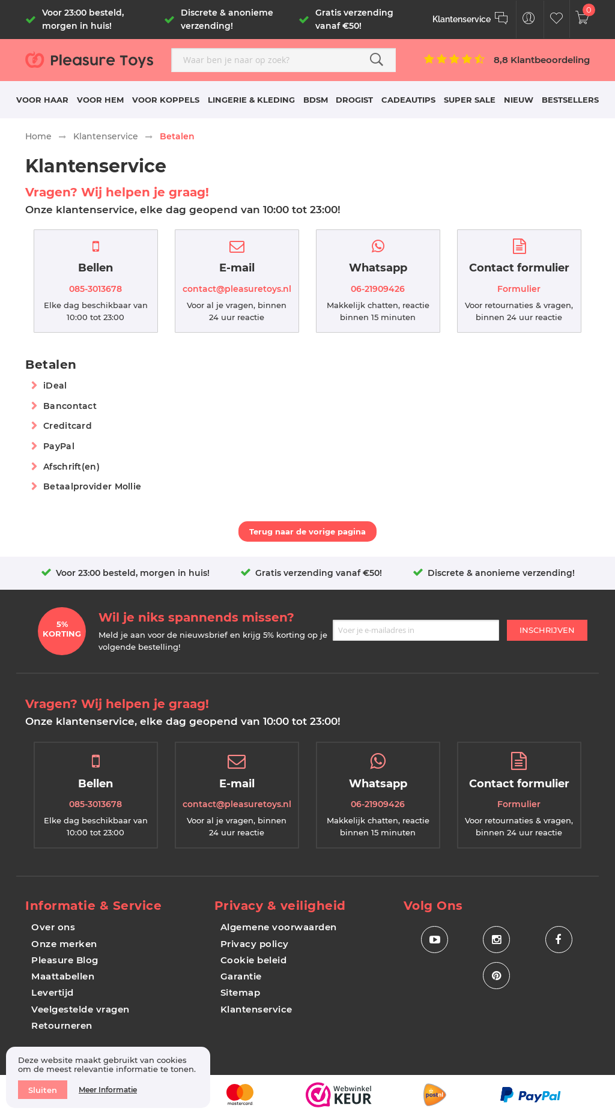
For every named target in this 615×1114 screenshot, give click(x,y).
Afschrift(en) (71, 466)
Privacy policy (254, 943)
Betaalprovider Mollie (92, 486)
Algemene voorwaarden (278, 927)
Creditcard (67, 425)
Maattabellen (62, 976)
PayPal (58, 446)
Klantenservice (105, 136)
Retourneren (61, 1025)
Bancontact (70, 406)
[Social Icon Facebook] (558, 939)
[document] (108, 1077)
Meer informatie (108, 1089)
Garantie (241, 976)
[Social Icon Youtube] (434, 939)
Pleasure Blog (64, 960)
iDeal (55, 385)
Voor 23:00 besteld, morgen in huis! (133, 573)
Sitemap (240, 992)
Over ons (53, 927)
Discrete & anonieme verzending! (501, 573)
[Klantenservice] (470, 19)
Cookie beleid (253, 960)
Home (38, 136)
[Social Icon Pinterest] (496, 975)
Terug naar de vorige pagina (307, 531)
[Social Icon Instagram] (496, 939)
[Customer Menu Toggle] (528, 19)
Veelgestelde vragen (80, 1009)
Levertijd (52, 992)
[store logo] (93, 59)
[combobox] (283, 60)
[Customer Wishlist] (556, 19)
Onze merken (64, 943)
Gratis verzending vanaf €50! (318, 573)
